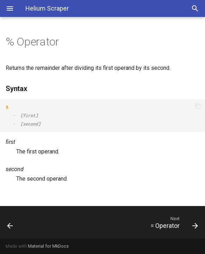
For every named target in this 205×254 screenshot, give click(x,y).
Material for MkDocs (48, 246)
